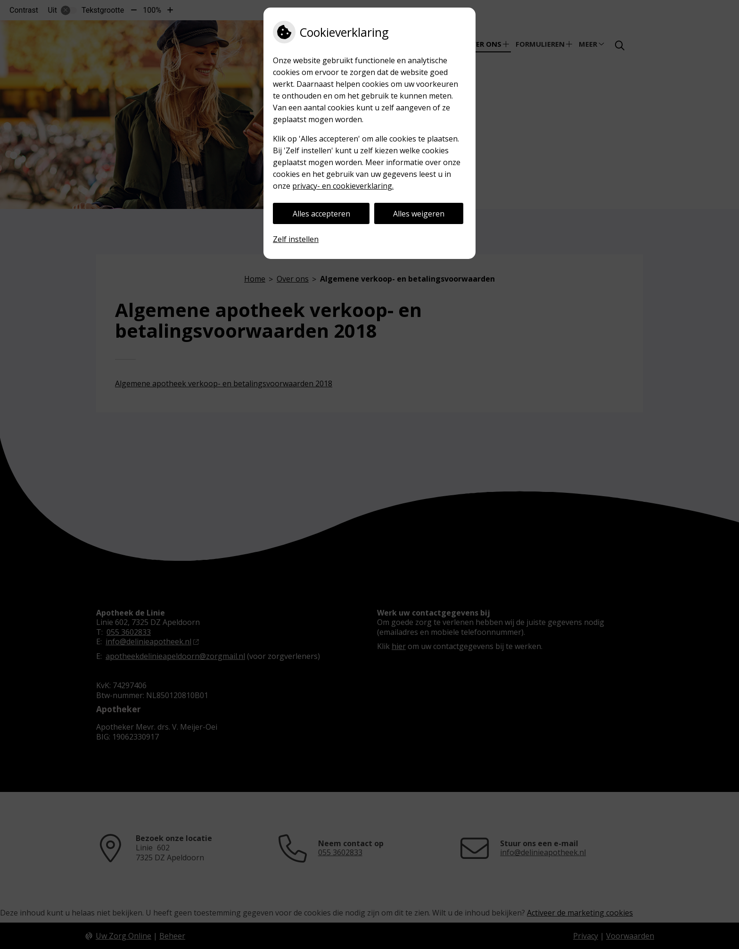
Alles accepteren (321, 213)
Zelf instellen (296, 239)
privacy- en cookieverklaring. (343, 186)
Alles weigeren (418, 213)
